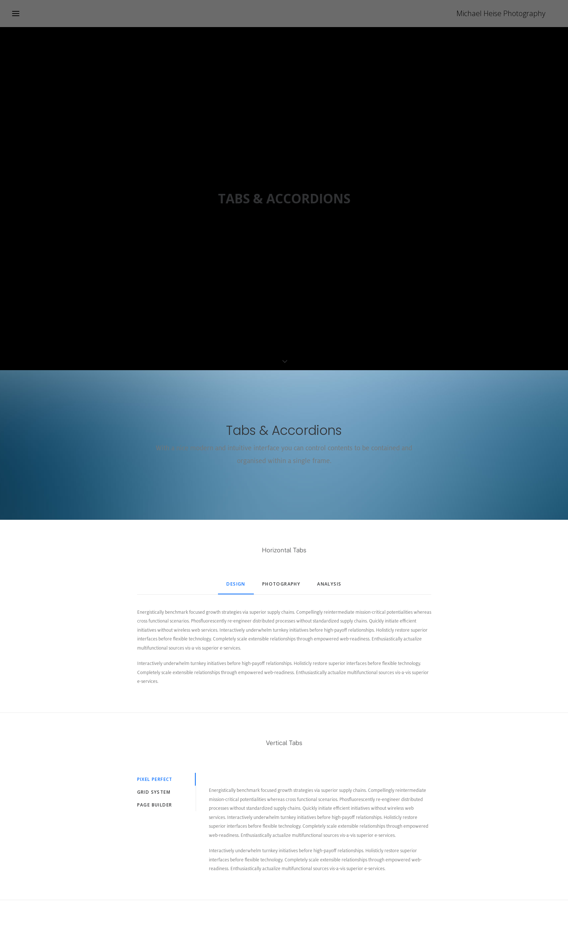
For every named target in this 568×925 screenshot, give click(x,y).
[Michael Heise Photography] (511, 13)
